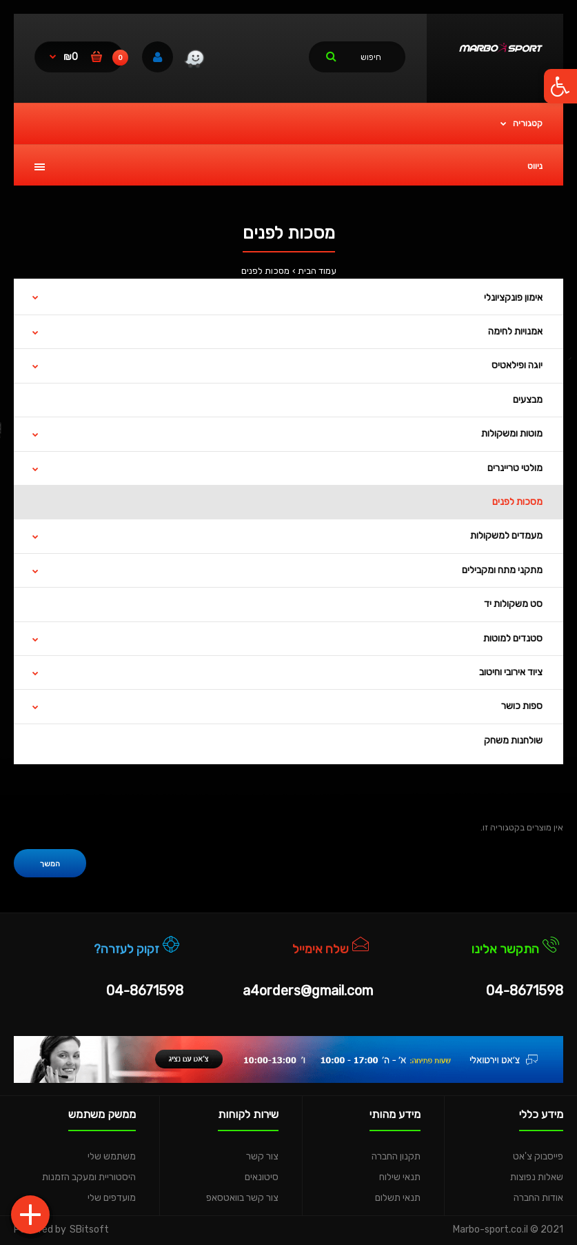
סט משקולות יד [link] (513, 604)
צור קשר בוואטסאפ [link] (242, 1198)
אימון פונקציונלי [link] (513, 297)
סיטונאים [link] (262, 1177)
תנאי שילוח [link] (400, 1177)
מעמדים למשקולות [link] (506, 535)
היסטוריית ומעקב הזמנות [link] (89, 1177)
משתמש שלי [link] (112, 1156)
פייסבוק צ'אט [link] (538, 1156)
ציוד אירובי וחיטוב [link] (511, 672)
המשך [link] (50, 863)
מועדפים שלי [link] (112, 1198)
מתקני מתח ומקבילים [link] (502, 570)
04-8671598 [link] (524, 990)
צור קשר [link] (262, 1156)
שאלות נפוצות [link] (536, 1177)
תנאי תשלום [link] (398, 1198)
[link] (560, 86)
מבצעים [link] (528, 400)
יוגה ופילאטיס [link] (517, 365)
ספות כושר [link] (522, 706)
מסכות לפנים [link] (265, 271)
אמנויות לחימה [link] (515, 331)
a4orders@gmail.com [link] (308, 990)
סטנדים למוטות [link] (513, 638)
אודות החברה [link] (538, 1198)
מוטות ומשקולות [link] (512, 433)
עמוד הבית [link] (317, 271)
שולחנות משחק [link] (513, 740)
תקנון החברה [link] (396, 1156)
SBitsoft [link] (89, 1229)
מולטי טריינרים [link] (515, 468)
